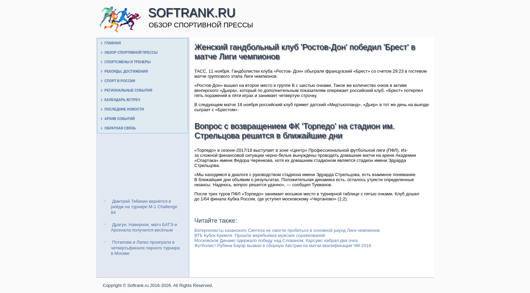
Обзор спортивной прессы (131, 52)
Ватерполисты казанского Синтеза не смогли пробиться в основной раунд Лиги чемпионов (287, 230)
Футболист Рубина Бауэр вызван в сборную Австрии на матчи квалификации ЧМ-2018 (282, 245)
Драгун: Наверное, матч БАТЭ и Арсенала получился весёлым (144, 227)
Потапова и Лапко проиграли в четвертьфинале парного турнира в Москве (145, 248)
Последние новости (124, 109)
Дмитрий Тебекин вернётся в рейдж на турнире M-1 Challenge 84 (144, 207)
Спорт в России (119, 81)
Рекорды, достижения (126, 71)
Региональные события (128, 90)
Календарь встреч (122, 100)
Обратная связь (120, 128)
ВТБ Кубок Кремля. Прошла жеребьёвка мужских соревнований (259, 235)
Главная (112, 43)
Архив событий (119, 119)
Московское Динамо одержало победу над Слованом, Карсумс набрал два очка (276, 240)
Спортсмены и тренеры (127, 62)
